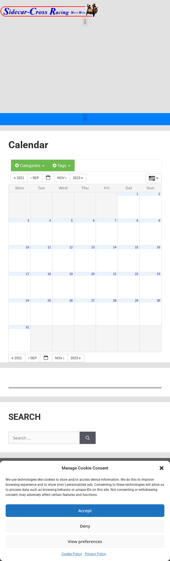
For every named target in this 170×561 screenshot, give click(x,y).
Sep (35, 178)
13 (93, 247)
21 (114, 274)
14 (114, 247)
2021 (19, 178)
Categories (29, 165)
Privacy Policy (95, 554)
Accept (85, 510)
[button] (161, 468)
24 (27, 300)
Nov (62, 178)
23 (158, 274)
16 (158, 247)
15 (136, 247)
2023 (78, 178)
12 (71, 247)
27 (93, 300)
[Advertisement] (85, 71)
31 (27, 327)
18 (49, 274)
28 (114, 300)
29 (136, 300)
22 (136, 274)
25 (49, 300)
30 (158, 300)
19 (71, 274)
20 (93, 274)
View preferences (85, 541)
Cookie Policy (71, 554)
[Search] (88, 438)
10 (27, 247)
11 (49, 247)
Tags (61, 165)
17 (27, 274)
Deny (85, 526)
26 (71, 300)
